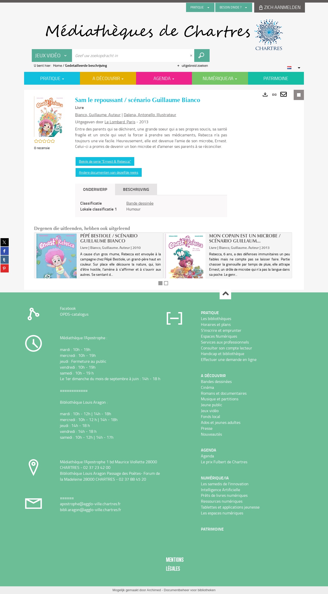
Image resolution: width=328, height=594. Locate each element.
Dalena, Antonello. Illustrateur (150, 114)
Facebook (68, 308)
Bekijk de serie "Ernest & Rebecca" (105, 161)
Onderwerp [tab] (95, 189)
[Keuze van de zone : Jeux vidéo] (52, 55)
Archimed (154, 590)
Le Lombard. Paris (120, 122)
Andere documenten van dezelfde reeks (108, 172)
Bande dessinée (139, 203)
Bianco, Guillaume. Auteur (98, 114)
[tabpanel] (151, 206)
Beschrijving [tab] (136, 189)
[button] (49, 116)
